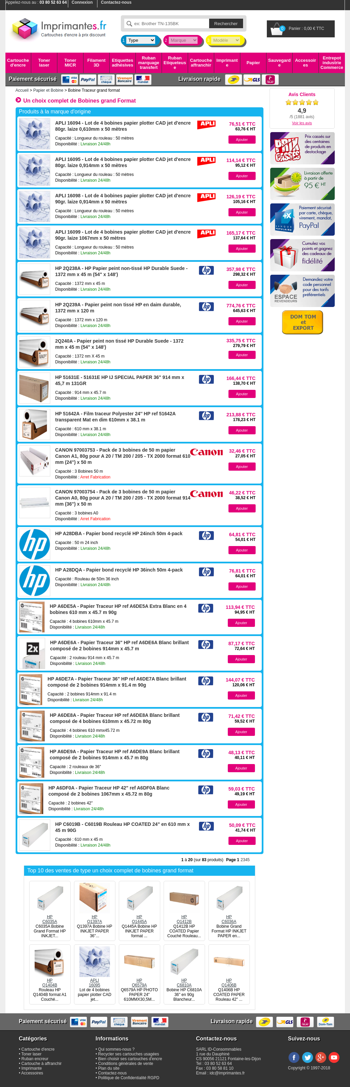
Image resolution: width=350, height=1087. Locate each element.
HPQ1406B (229, 980)
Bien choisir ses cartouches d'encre (130, 1058)
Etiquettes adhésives (122, 63)
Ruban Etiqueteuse (175, 62)
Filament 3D (96, 63)
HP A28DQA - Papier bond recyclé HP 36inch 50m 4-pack (119, 570)
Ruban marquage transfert (148, 62)
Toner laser (44, 63)
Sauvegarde (279, 63)
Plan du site (108, 1068)
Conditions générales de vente (125, 1063)
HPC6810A (184, 980)
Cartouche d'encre (18, 63)
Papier (253, 62)
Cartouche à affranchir (41, 1063)
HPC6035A (50, 917)
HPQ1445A (139, 917)
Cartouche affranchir (201, 63)
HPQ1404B (50, 980)
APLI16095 (94, 980)
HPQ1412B (184, 917)
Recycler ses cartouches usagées (128, 1054)
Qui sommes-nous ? (116, 1049)
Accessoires (305, 63)
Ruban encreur (34, 1058)
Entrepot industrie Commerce (331, 62)
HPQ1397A (94, 917)
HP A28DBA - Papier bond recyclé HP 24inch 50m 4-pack (119, 533)
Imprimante (227, 63)
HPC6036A (229, 917)
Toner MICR (70, 63)
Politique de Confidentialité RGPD (128, 1077)
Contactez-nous (112, 1073)
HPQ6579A (139, 980)
